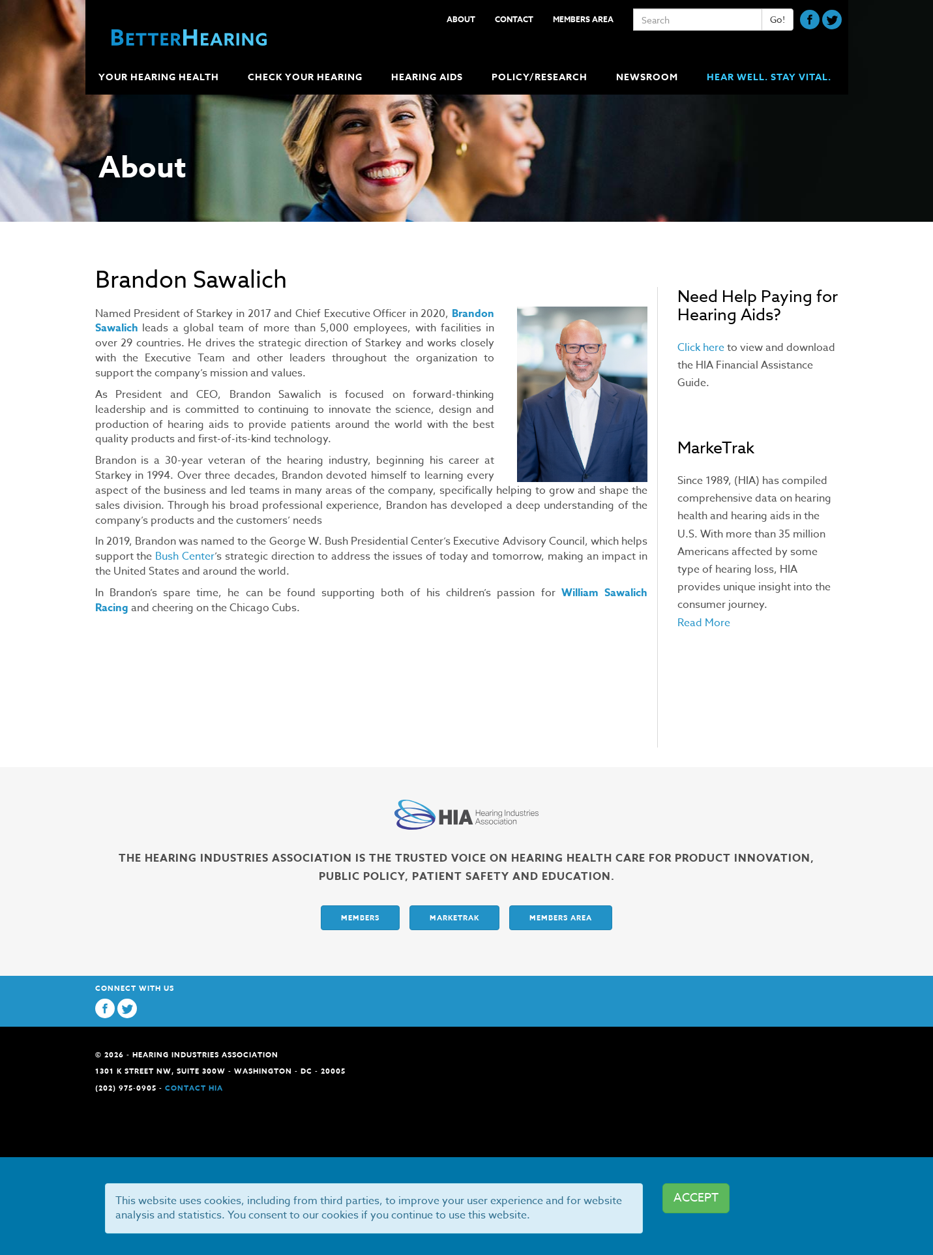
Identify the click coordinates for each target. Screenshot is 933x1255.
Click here (700, 347)
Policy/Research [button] (541, 77)
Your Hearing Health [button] (160, 77)
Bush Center (185, 556)
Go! (777, 19)
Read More (703, 623)
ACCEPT (696, 1198)
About (461, 19)
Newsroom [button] (648, 77)
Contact (514, 19)
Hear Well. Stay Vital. (769, 77)
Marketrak (454, 917)
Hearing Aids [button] (428, 77)
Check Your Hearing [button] (306, 77)
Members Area (583, 19)
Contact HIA (194, 1088)
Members (360, 917)
